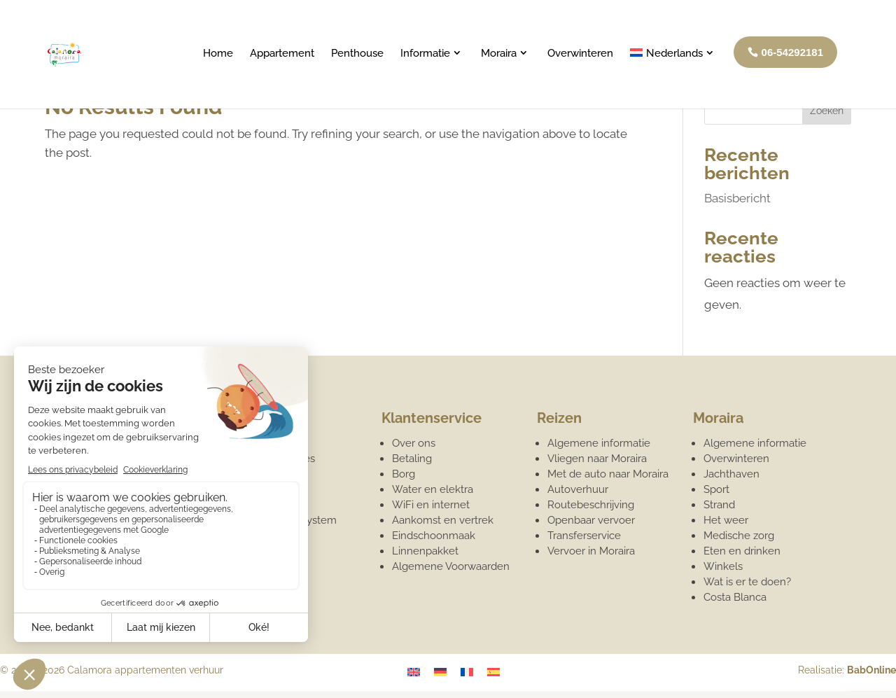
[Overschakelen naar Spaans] (493, 671)
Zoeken (827, 110)
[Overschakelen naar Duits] (440, 671)
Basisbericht (737, 198)
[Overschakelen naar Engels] (413, 671)
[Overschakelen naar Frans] (467, 671)
